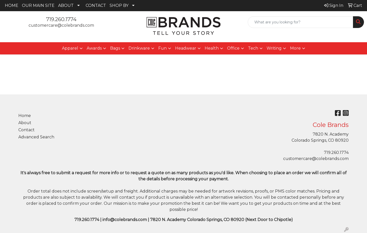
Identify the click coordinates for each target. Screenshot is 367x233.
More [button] (295, 48)
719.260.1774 (61, 19)
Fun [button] (162, 48)
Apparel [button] (70, 48)
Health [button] (212, 48)
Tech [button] (253, 48)
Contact (26, 129)
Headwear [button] (185, 48)
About (24, 122)
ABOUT (66, 5)
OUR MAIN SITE (38, 5)
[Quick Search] (300, 22)
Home (24, 115)
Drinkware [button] (139, 48)
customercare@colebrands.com (61, 25)
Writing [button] (274, 48)
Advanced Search (36, 137)
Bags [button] (115, 48)
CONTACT (96, 5)
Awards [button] (94, 48)
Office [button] (233, 48)
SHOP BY (119, 5)
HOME (11, 5)
